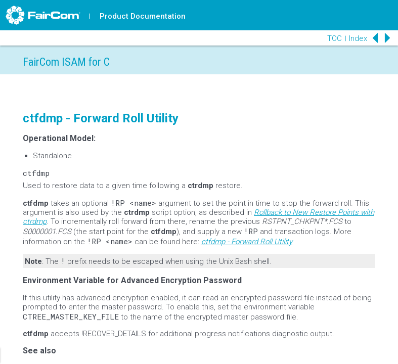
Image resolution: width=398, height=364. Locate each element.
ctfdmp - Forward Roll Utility (246, 241)
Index (358, 38)
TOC (334, 38)
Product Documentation (143, 16)
